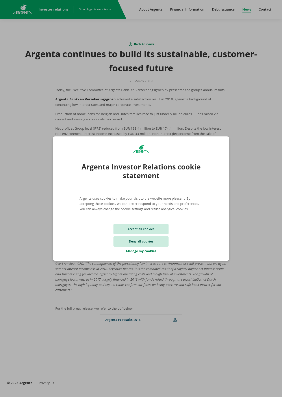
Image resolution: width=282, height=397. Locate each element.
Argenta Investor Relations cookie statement (141, 171)
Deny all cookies (141, 241)
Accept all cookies (141, 229)
